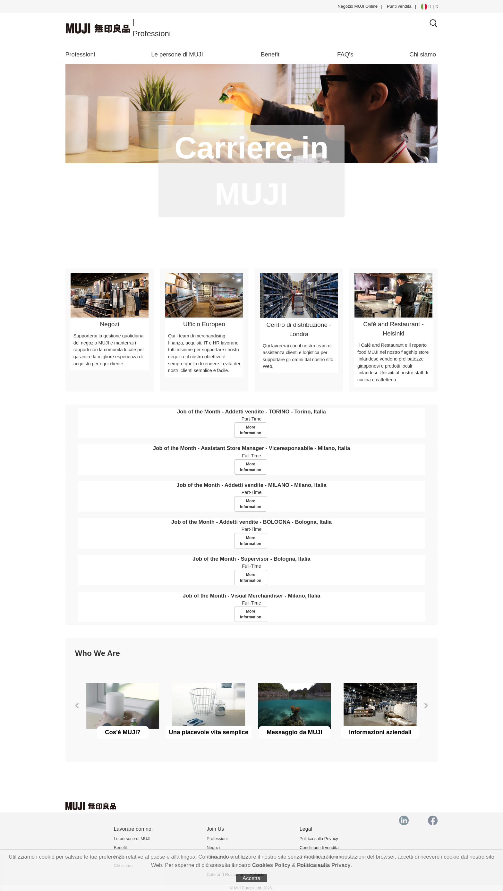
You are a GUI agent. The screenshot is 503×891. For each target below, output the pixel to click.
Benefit (270, 54)
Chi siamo (422, 54)
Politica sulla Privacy (324, 865)
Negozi (213, 847)
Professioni (80, 54)
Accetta (251, 878)
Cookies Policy (271, 865)
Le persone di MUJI (177, 54)
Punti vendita (399, 6)
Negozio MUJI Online (358, 6)
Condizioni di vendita (319, 847)
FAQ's (345, 54)
